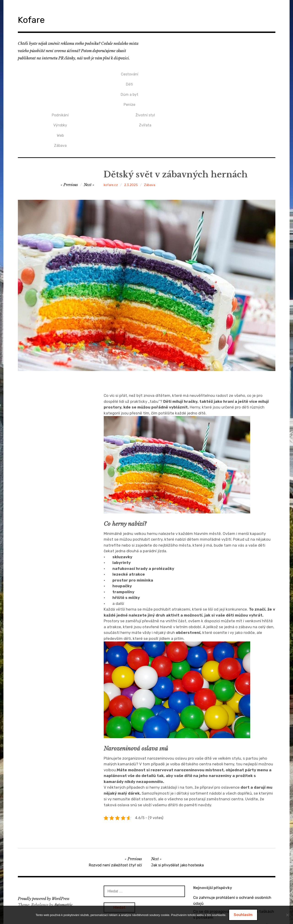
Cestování (60, 73)
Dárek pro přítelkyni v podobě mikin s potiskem (226, 902)
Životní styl (230, 73)
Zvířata (230, 80)
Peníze (60, 95)
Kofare (35, 19)
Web (145, 88)
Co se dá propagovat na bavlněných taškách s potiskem (233, 866)
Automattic (63, 856)
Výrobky (145, 80)
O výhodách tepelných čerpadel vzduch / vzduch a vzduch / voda (230, 880)
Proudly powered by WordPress (43, 850)
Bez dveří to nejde (209, 891)
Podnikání (145, 73)
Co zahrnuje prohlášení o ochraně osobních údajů (232, 852)
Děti (60, 80)
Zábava (145, 95)
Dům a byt (60, 88)
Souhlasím (243, 915)
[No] (287, 915)
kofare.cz (111, 137)
